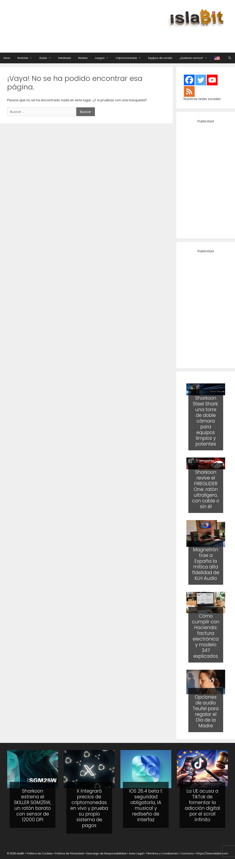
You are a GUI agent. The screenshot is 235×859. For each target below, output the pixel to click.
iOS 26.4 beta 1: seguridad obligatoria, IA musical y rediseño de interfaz (146, 805)
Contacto (187, 853)
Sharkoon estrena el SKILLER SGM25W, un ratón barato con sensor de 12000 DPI (32, 805)
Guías (47, 58)
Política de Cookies (40, 853)
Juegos (103, 58)
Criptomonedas (130, 58)
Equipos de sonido (160, 58)
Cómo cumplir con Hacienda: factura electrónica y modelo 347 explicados (205, 636)
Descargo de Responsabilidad (106, 853)
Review (83, 58)
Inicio (7, 58)
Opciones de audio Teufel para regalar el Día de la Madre (206, 711)
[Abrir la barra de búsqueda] (229, 58)
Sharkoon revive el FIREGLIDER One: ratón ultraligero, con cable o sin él (205, 489)
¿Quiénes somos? (195, 58)
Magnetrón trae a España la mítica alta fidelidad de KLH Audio (205, 563)
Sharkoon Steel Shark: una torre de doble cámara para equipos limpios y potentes (205, 421)
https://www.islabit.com (212, 853)
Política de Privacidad (69, 853)
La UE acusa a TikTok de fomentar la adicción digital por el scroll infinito (202, 805)
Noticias (26, 58)
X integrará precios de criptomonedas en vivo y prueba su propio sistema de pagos (89, 808)
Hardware (64, 58)
